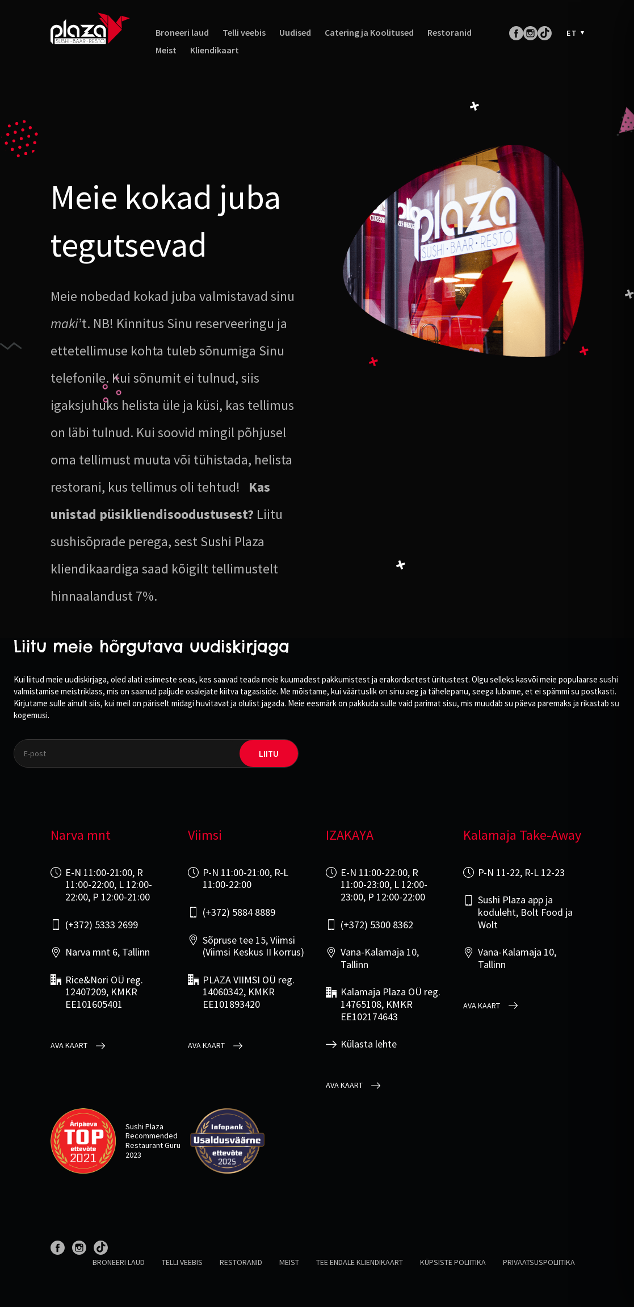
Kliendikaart (214, 50)
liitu (269, 753)
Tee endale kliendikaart (359, 1262)
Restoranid (449, 32)
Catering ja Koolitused (369, 32)
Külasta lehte (369, 1044)
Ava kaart (69, 1045)
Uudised (295, 32)
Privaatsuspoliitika (539, 1262)
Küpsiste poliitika (453, 1262)
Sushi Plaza (144, 1126)
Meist (166, 50)
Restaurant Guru (152, 1145)
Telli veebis (244, 32)
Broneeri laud (182, 32)
